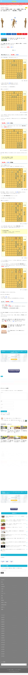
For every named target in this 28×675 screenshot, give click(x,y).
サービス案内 (8, 671)
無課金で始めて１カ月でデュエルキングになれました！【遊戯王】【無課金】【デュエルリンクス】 (13, 548)
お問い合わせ (19, 671)
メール (2, 406)
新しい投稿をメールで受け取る (5, 416)
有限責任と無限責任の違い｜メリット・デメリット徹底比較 (12, 519)
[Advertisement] (14, 345)
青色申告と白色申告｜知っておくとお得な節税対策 (13, 552)
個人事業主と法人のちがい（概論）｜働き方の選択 (13, 541)
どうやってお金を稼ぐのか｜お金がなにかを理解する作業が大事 (13, 544)
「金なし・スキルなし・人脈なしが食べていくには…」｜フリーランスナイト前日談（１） (13, 526)
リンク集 (16, 671)
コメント (2, 394)
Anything (14, 1)
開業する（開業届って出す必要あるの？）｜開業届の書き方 (12, 533)
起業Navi (13, 671)
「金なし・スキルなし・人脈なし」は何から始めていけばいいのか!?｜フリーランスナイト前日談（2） (13, 522)
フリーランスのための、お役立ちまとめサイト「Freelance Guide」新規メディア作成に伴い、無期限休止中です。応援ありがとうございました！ (14, 3)
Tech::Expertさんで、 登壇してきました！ (11, 530)
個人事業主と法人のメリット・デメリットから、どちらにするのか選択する (13, 537)
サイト (1, 409)
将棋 (2, 378)
